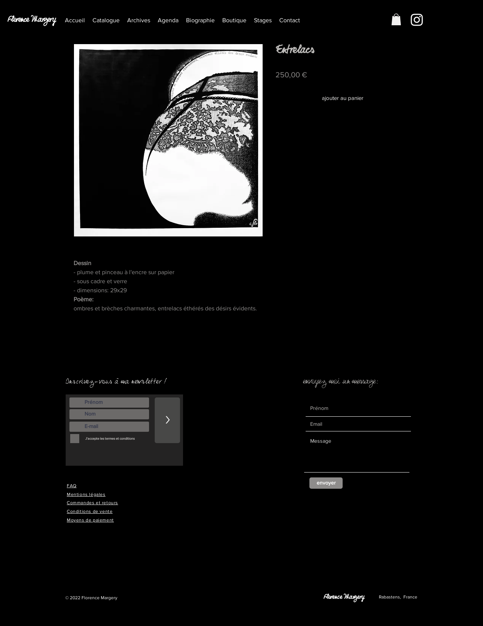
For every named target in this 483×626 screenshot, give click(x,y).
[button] (138, 20)
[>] (167, 420)
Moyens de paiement (90, 520)
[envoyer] (326, 483)
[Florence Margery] (34, 21)
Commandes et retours (92, 502)
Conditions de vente (89, 511)
